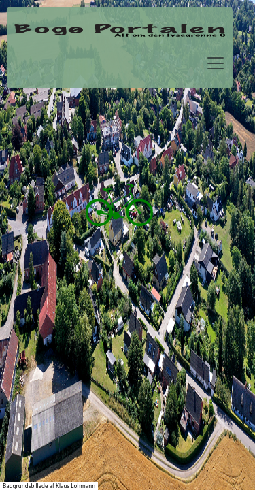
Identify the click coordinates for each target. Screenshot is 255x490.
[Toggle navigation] (215, 63)
